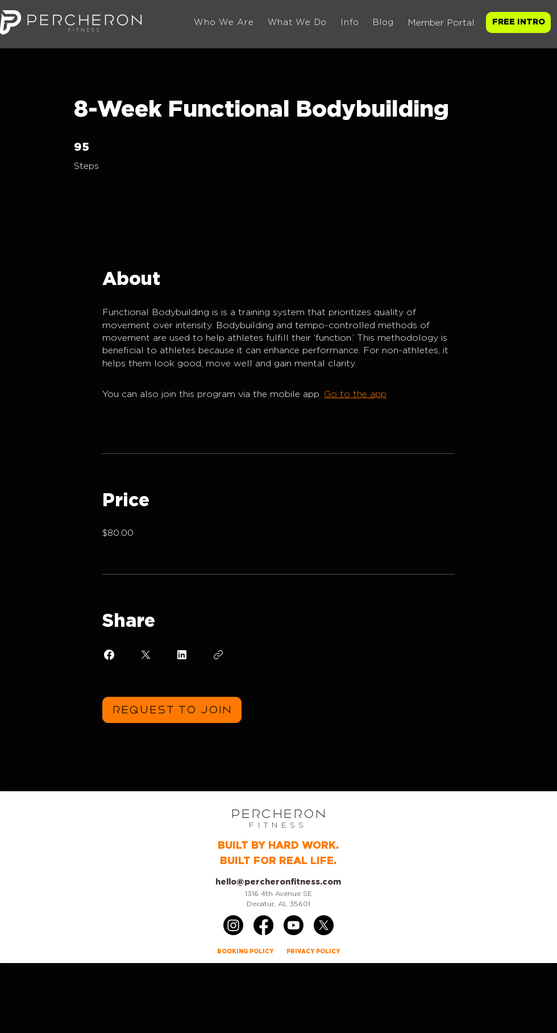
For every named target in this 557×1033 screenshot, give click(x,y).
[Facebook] (263, 925)
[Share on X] (145, 655)
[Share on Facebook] (109, 655)
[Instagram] (233, 925)
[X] (324, 925)
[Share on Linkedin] (182, 655)
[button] (297, 22)
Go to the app (355, 394)
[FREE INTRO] (518, 22)
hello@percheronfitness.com (278, 882)
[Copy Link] (218, 655)
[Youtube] (294, 925)
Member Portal (441, 22)
